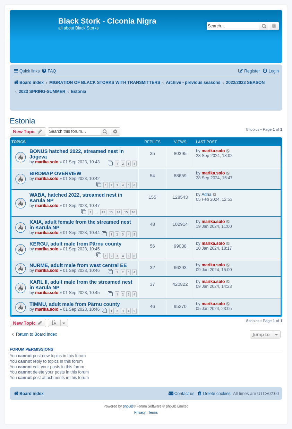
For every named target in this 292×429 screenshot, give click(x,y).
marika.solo (46, 162)
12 (103, 212)
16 (133, 212)
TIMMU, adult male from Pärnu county (74, 304)
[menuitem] (48, 71)
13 (111, 212)
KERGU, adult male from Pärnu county (75, 244)
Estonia (22, 121)
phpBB (128, 406)
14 (118, 212)
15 (126, 212)
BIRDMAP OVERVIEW (55, 173)
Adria (206, 194)
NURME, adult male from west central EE (78, 265)
